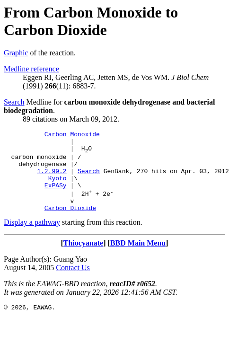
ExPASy (55, 196)
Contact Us (73, 283)
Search (14, 102)
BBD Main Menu (138, 259)
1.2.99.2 (51, 179)
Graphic (16, 53)
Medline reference (31, 69)
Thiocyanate (83, 259)
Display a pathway (32, 238)
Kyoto (57, 188)
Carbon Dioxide (70, 223)
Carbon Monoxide (72, 135)
